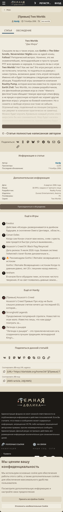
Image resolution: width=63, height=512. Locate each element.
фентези (6, 93)
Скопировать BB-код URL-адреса (16, 367)
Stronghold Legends (17, 312)
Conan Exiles (12, 234)
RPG (36, 188)
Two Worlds (31, 40)
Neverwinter (18, 54)
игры (29, 80)
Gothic (43, 50)
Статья (8, 30)
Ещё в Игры (31, 216)
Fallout (6, 57)
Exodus (10, 223)
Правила (7, 453)
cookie (34, 472)
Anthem (10, 272)
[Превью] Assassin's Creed (20, 297)
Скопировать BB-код (11, 376)
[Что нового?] (35, 3)
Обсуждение (23, 30)
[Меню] (4, 3)
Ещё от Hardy (31, 290)
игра (41, 67)
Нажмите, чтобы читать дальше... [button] (31, 126)
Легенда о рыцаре (16, 327)
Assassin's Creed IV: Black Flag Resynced (27, 246)
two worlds (45, 21)
